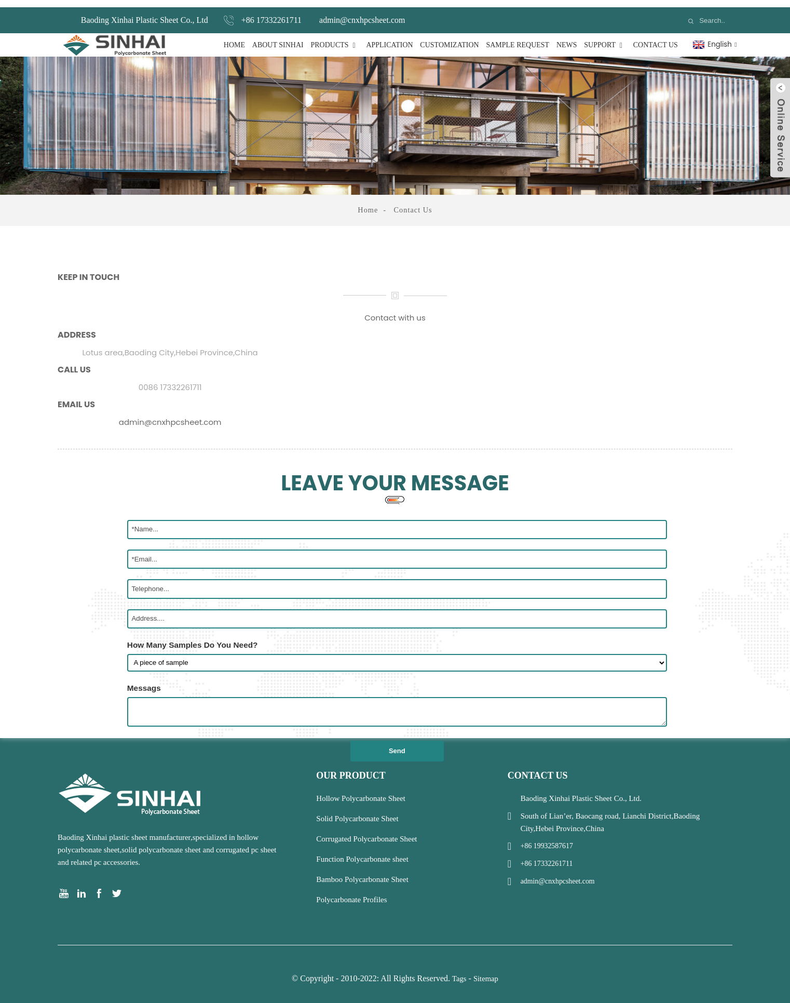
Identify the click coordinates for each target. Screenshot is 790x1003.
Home (234, 38)
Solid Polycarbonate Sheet (357, 811)
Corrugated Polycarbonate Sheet (366, 831)
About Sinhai (278, 38)
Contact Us (655, 38)
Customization (449, 38)
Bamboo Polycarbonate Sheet (362, 871)
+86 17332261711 (271, 12)
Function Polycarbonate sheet (362, 851)
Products (334, 38)
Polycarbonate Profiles (351, 892)
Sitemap (486, 971)
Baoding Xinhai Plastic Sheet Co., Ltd (144, 12)
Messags (144, 680)
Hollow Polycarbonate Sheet (360, 790)
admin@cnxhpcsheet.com (362, 12)
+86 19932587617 (549, 838)
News (566, 38)
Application (389, 38)
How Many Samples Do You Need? (192, 637)
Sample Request (517, 38)
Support (605, 38)
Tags (459, 971)
